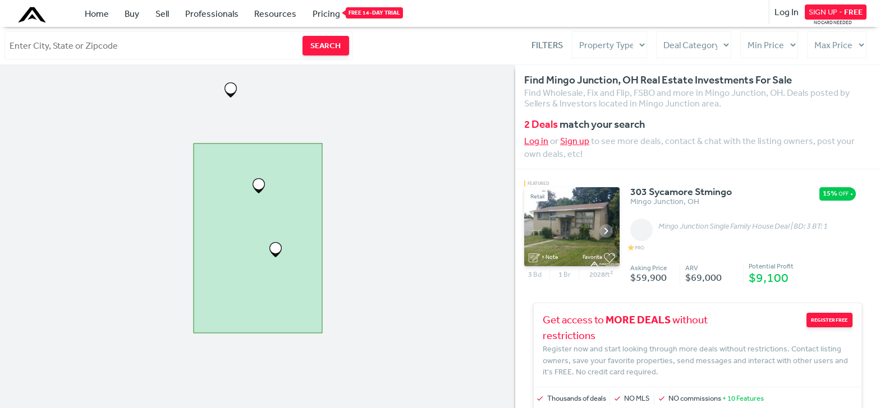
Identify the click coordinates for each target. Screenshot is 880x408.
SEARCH (325, 45)
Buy (132, 13)
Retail (537, 196)
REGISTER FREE (831, 320)
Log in (536, 140)
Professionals (212, 13)
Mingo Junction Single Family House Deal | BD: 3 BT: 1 (743, 226)
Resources (275, 13)
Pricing (326, 12)
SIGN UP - (836, 12)
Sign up (574, 140)
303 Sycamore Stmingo (681, 192)
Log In (786, 11)
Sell (162, 13)
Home (97, 13)
